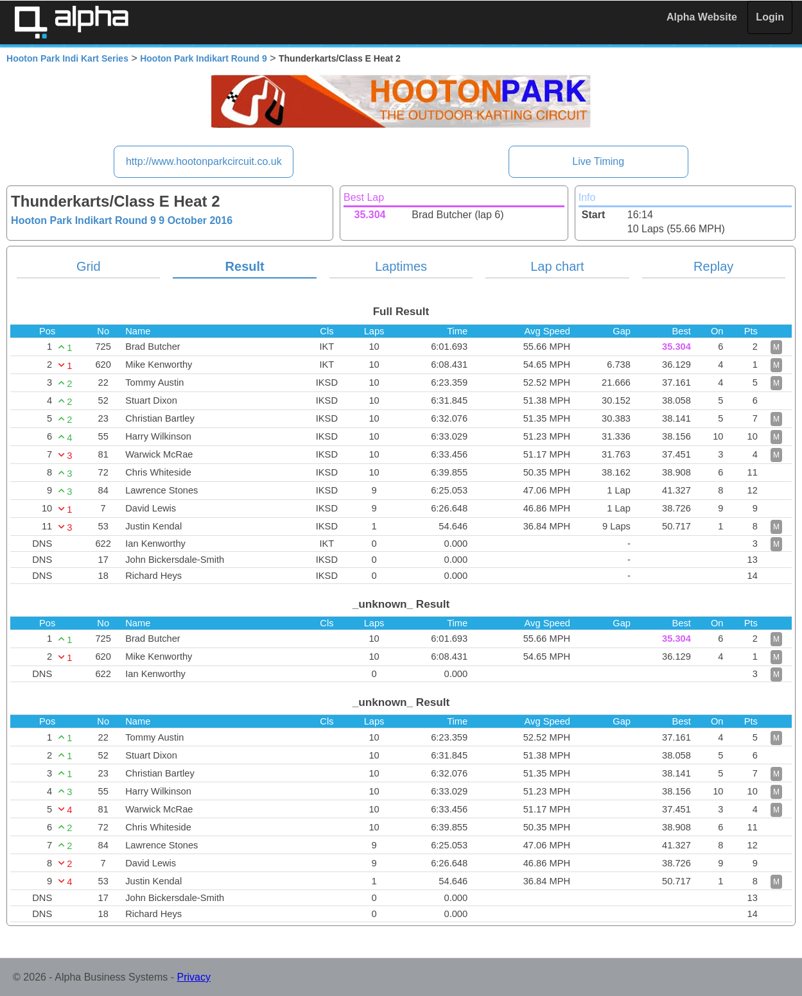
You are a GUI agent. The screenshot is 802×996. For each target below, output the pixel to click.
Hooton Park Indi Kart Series (67, 58)
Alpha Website (702, 17)
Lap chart (557, 266)
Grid (88, 266)
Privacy (194, 977)
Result (245, 266)
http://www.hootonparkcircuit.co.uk (204, 161)
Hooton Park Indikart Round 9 (203, 58)
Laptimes (401, 266)
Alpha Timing (71, 22)
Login (770, 17)
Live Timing (598, 161)
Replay (713, 266)
